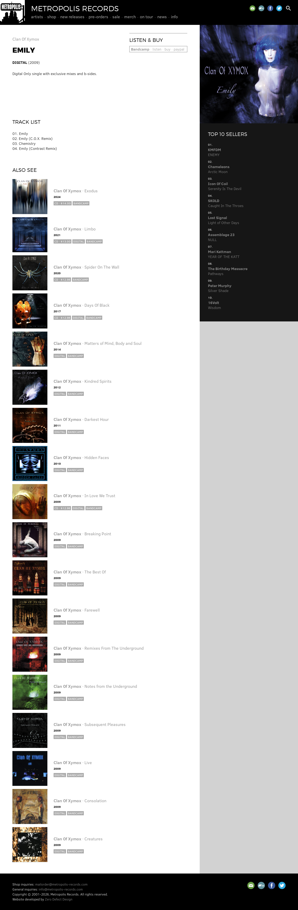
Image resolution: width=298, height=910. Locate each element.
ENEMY (214, 152)
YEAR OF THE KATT (223, 254)
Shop (51, 16)
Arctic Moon (219, 169)
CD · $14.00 (62, 203)
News (162, 16)
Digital (78, 241)
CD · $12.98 (62, 279)
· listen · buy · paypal (157, 49)
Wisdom (214, 305)
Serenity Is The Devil (225, 186)
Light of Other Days (223, 220)
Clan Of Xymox (25, 39)
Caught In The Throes (226, 203)
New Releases (72, 16)
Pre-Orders (98, 16)
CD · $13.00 (62, 241)
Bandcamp (81, 203)
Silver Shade (220, 288)
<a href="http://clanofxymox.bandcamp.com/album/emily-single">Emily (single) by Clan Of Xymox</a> (99, 94)
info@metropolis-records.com (61, 889)
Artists (37, 16)
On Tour (146, 16)
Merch (130, 16)
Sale (116, 16)
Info (174, 16)
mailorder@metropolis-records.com (61, 884)
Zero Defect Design (58, 899)
